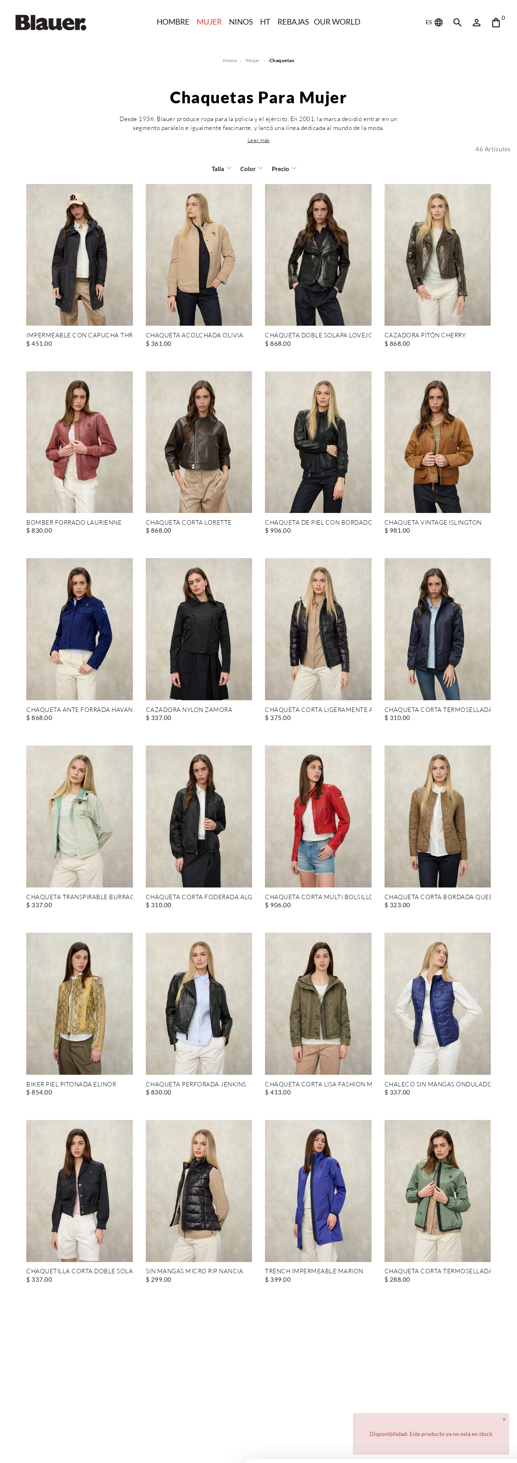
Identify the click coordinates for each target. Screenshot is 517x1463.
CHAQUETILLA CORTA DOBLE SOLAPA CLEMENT (79, 1271)
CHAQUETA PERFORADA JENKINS (195, 1084)
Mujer (208, 21)
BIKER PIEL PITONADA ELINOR (71, 1084)
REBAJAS (293, 21)
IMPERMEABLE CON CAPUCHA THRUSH (79, 335)
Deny (449, 1433)
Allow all (449, 1407)
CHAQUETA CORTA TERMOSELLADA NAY (438, 1271)
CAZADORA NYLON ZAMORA (189, 710)
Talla (218, 168)
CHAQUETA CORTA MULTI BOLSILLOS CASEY (318, 897)
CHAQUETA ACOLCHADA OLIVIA (194, 335)
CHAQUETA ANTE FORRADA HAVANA (79, 710)
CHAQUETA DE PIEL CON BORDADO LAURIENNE (318, 522)
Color (248, 168)
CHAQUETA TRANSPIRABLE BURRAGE (79, 897)
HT (265, 21)
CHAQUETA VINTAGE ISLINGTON (433, 522)
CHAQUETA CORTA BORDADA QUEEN (438, 897)
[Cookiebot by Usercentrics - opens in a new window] (52, 1447)
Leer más (258, 140)
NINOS (240, 21)
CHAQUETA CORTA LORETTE (188, 522)
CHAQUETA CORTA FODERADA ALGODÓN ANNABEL (199, 897)
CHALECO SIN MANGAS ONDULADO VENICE (438, 1084)
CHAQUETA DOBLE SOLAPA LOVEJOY (318, 335)
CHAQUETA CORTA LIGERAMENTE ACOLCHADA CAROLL (318, 710)
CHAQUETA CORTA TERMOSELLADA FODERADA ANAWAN (438, 710)
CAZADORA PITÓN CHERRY (425, 335)
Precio (279, 168)
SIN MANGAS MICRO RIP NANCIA (195, 1271)
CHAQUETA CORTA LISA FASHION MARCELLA (318, 1084)
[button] (258, 140)
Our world (338, 21)
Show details (124, 1447)
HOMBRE (172, 21)
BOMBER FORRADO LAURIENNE (73, 522)
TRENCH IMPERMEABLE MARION (314, 1271)
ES (434, 22)
